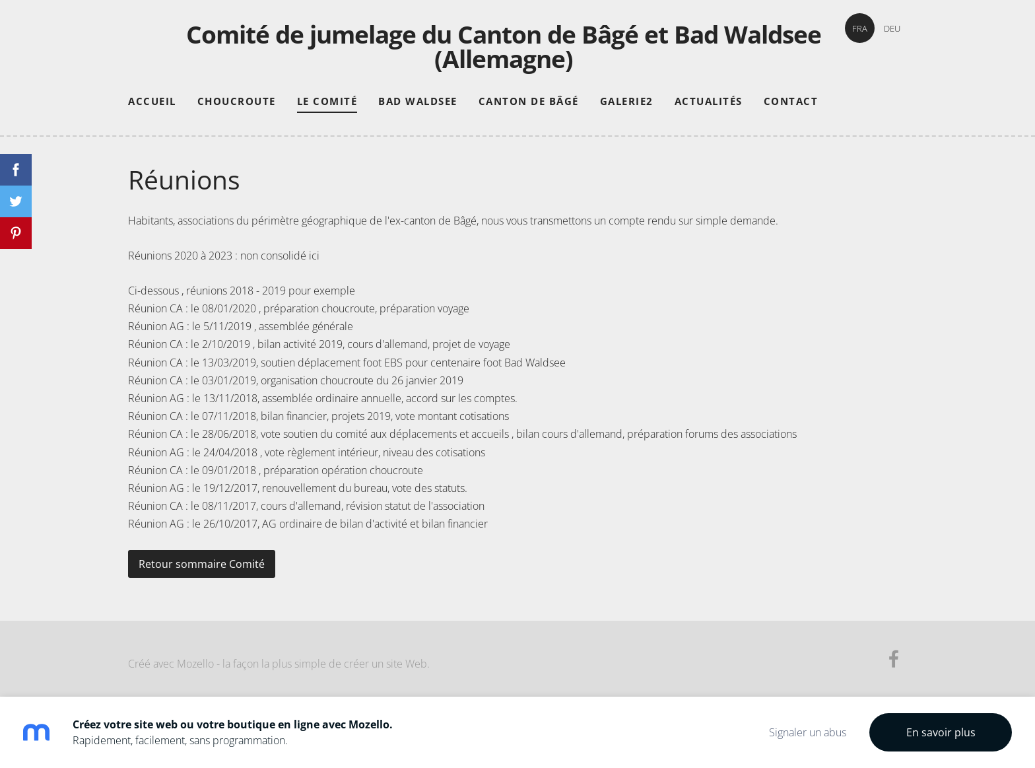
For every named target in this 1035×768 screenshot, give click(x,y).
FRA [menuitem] (859, 28)
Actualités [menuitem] (709, 101)
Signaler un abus (807, 732)
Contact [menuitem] (791, 101)
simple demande (736, 220)
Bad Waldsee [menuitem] (417, 101)
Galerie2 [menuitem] (626, 101)
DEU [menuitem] (892, 28)
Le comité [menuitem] (327, 101)
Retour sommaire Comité (202, 564)
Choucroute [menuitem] (236, 101)
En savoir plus (941, 732)
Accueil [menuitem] (152, 101)
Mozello (195, 663)
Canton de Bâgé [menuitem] (529, 101)
